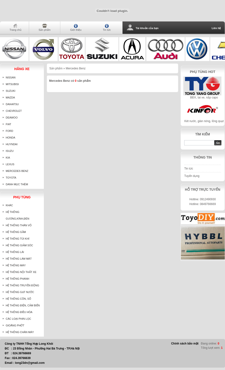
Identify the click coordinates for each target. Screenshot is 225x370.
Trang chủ (15, 29)
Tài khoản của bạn (147, 28)
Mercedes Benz (76, 68)
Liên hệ (216, 28)
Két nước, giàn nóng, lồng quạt (204, 121)
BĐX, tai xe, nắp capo (204, 97)
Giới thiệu (75, 29)
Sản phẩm (45, 29)
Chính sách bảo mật (185, 343)
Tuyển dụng (191, 176)
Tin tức (107, 29)
